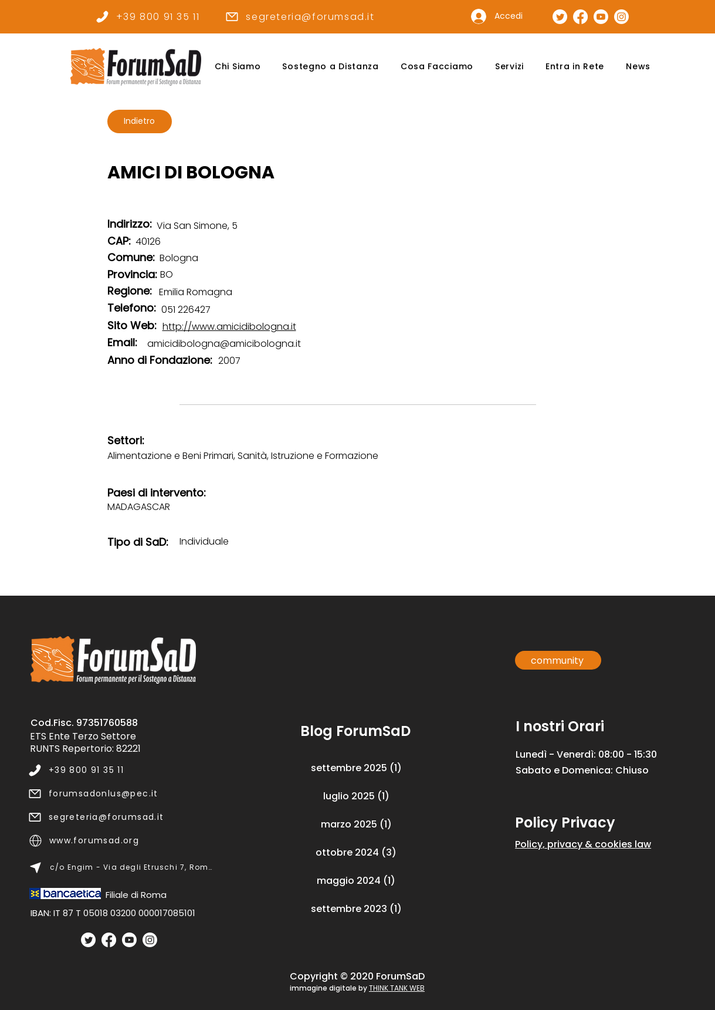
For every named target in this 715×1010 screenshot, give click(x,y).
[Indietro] (139, 121)
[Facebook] (108, 940)
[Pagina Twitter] (560, 16)
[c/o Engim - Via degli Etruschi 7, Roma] (121, 867)
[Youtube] (129, 940)
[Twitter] (88, 940)
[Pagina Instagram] (621, 16)
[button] (237, 67)
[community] (558, 660)
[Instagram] (150, 940)
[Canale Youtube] (601, 16)
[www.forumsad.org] (121, 840)
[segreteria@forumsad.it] (300, 16)
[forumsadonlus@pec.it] (121, 793)
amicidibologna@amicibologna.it (224, 343)
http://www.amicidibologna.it (229, 326)
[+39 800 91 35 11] (147, 16)
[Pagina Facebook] (580, 16)
